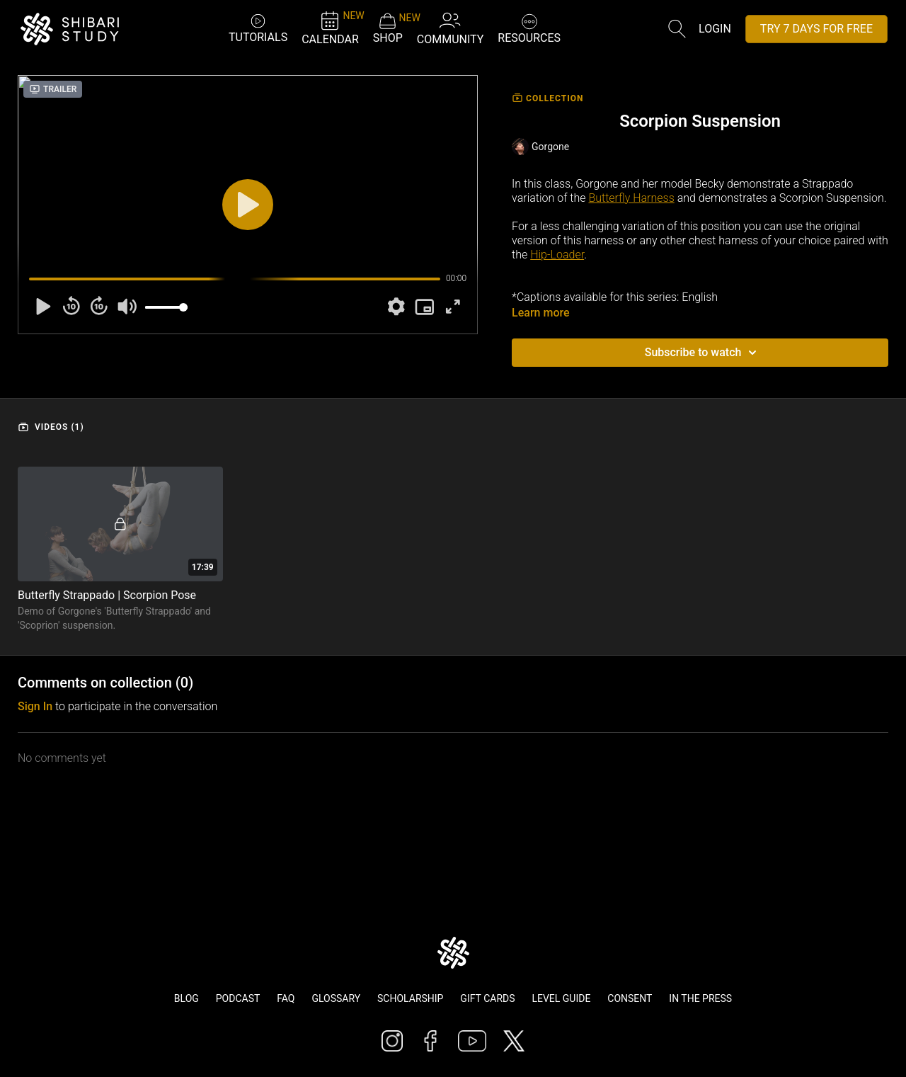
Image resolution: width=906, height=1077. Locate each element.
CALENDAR (330, 28)
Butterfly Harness (631, 198)
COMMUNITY (450, 28)
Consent (629, 998)
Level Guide (561, 998)
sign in (35, 706)
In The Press (700, 998)
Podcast (238, 998)
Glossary (335, 998)
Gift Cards (487, 998)
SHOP (388, 28)
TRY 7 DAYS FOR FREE (816, 28)
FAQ (285, 998)
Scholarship (410, 998)
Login (715, 28)
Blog (186, 998)
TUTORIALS (258, 28)
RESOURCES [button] (529, 27)
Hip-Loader (557, 254)
